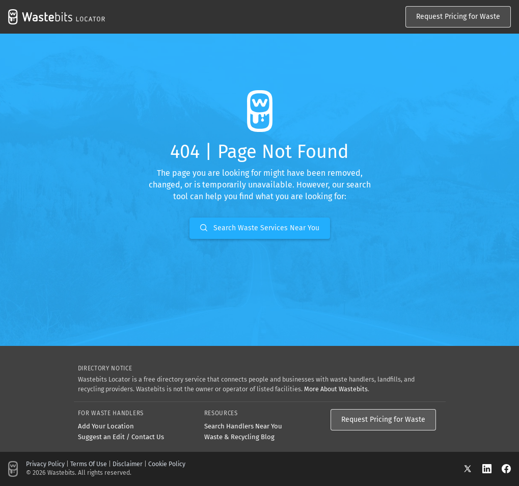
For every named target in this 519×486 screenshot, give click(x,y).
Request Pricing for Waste (458, 16)
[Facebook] (506, 468)
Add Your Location (106, 426)
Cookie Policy (166, 464)
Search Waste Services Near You (259, 228)
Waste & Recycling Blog (239, 437)
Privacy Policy (45, 464)
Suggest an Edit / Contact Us (121, 437)
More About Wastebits (336, 389)
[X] (472, 468)
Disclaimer (128, 464)
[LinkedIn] (492, 468)
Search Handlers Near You (243, 426)
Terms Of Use (88, 464)
